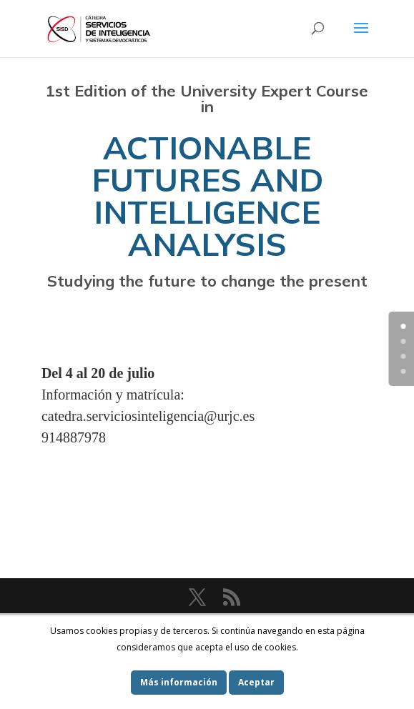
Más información (178, 682)
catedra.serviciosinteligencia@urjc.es (148, 416)
